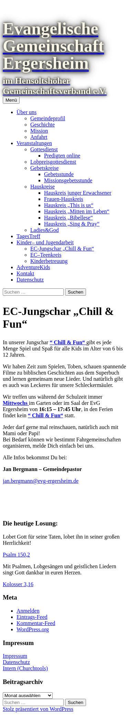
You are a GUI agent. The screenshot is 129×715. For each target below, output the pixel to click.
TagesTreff (28, 236)
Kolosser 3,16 (18, 584)
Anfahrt (38, 137)
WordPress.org (33, 629)
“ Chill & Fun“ (68, 342)
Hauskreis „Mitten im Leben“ (76, 211)
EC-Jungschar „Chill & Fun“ (62, 249)
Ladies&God (44, 230)
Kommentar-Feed (36, 623)
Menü (11, 100)
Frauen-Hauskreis (63, 199)
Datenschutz (30, 280)
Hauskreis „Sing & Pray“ (71, 224)
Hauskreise (42, 187)
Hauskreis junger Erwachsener (77, 193)
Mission (39, 131)
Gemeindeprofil (47, 118)
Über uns (26, 112)
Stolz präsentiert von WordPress (38, 709)
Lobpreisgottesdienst (53, 162)
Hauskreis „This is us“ (69, 205)
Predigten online (62, 156)
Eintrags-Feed (32, 617)
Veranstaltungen (34, 143)
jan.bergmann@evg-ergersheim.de (40, 481)
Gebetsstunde (59, 174)
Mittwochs (16, 403)
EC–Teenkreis (45, 255)
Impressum (15, 656)
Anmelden (28, 611)
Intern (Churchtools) (25, 668)
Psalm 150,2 (16, 555)
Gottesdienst (44, 149)
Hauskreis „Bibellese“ (68, 218)
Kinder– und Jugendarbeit (45, 242)
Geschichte (42, 124)
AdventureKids (33, 267)
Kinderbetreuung (48, 261)
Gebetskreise (44, 168)
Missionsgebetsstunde (68, 180)
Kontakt (25, 273)
